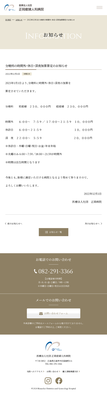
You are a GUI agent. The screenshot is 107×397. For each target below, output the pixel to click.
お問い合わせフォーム (53, 313)
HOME (8, 20)
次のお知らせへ (92, 223)
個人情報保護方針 (70, 371)
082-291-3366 (56, 363)
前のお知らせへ (14, 223)
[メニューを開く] (99, 7)
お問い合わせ (52, 371)
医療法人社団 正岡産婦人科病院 (54, 356)
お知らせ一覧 (53, 231)
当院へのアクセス (34, 371)
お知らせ (19, 20)
